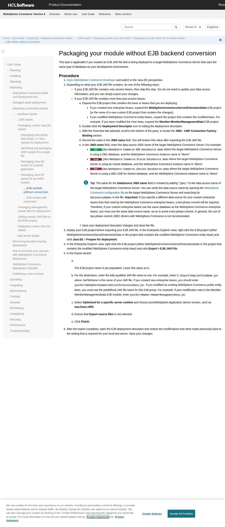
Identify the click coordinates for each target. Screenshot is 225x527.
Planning (15, 70)
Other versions (123, 14)
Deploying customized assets (56, 38)
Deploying (32, 38)
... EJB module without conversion (21, 42)
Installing (15, 75)
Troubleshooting (19, 330)
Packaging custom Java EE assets (112, 38)
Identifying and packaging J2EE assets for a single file (36, 152)
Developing (16, 308)
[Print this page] (220, 40)
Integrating (16, 285)
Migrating (15, 81)
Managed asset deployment (29, 102)
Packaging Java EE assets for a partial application (32, 165)
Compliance (17, 313)
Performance (17, 325)
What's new (70, 14)
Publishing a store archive (28, 273)
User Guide (88, 14)
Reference (105, 14)
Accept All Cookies (181, 515)
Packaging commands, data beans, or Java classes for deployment (34, 138)
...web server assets (27, 235)
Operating (16, 279)
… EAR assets (83, 38)
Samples (15, 302)
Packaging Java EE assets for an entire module (159, 38)
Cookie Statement (98, 518)
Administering (18, 290)
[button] (5, 65)
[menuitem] (54, 14)
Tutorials (15, 296)
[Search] (176, 27)
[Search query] (151, 27)
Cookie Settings (152, 515)
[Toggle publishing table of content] (3, 51)
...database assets (26, 114)
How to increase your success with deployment (31, 254)
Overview (54, 14)
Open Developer (91, 80)
